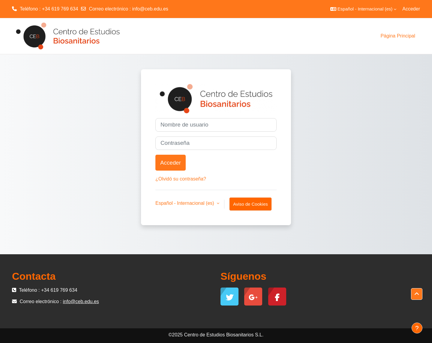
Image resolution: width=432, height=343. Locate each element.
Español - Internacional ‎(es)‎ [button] (185, 203)
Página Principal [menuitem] (397, 35)
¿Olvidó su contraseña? (180, 178)
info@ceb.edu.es (150, 8)
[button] (363, 9)
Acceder (411, 8)
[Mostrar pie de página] (417, 328)
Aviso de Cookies (250, 204)
